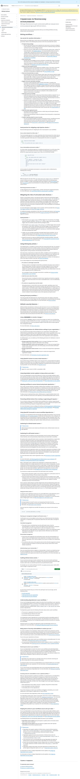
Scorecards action (24, 416)
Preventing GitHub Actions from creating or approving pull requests (39, 399)
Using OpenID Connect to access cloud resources (34, 358)
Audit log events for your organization (30, 594)
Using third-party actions (29, 244)
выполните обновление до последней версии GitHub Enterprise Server (65, 11)
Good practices (25, 217)
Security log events (26, 593)
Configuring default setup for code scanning (46, 235)
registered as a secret (43, 84)
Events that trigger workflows (38, 209)
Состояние (44, 774)
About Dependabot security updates (52, 380)
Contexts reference (37, 51)
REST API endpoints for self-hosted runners (44, 497)
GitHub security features (50, 313)
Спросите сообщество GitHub (26, 766)
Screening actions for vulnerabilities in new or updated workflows (45, 643)
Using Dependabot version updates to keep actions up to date (37, 373)
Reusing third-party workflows (29, 295)
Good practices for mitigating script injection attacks (35, 127)
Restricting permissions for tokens (28, 187)
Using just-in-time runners (26, 491)
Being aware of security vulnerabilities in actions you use (36, 628)
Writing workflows (27, 34)
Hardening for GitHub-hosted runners (31, 423)
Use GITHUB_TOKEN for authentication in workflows (42, 191)
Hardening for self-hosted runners (30, 433)
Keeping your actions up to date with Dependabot (32, 380)
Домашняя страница (5, 9)
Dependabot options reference (51, 747)
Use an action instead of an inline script (29, 133)
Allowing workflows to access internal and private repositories (37, 384)
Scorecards (22, 414)
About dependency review (47, 693)
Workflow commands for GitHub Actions (40, 64)
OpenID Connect (42, 364)
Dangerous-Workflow (44, 212)
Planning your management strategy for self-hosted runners (34, 516)
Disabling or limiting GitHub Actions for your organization (40, 407)
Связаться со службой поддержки (27, 768)
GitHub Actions (6, 11)
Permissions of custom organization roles (40, 355)
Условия (30, 774)
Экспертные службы (53, 774)
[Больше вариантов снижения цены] (77, 20)
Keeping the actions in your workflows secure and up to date (37, 708)
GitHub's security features (29, 304)
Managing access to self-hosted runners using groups (46, 469)
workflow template (34, 416)
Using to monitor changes (31, 317)
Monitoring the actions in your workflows (37, 640)
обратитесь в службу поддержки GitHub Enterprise (45, 12)
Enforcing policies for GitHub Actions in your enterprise (42, 459)
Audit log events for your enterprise (29, 596)
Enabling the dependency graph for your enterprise (47, 625)
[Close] (77, 1)
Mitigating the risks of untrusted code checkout (36, 195)
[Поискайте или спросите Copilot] (42, 6)
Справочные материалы (31, 15)
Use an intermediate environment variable (30, 147)
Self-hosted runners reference (35, 504)
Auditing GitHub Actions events (29, 558)
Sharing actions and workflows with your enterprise (40, 391)
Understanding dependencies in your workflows (34, 600)
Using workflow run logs (49, 71)
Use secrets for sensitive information (31, 38)
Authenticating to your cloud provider (29, 548)
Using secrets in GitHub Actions (38, 122)
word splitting (54, 181)
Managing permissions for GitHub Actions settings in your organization (40, 329)
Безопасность (39, 15)
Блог (59, 774)
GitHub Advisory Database (54, 634)
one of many (25, 182)
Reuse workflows (52, 300)
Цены (47, 774)
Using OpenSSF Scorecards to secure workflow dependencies (37, 412)
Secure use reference (43, 258)
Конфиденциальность (36, 774)
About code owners (35, 325)
